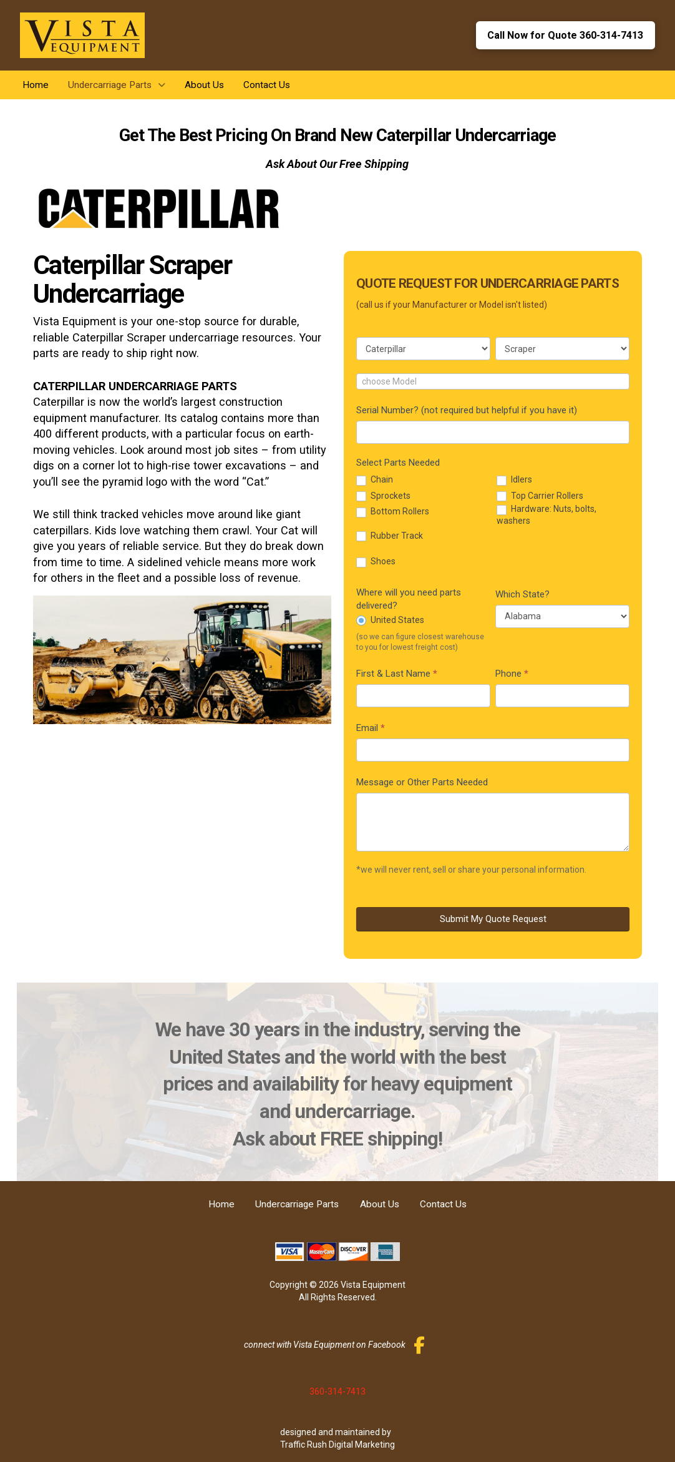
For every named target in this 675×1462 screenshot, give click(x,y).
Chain (374, 479)
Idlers (514, 479)
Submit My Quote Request (493, 919)
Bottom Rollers (392, 511)
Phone (511, 673)
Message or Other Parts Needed (422, 782)
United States (390, 620)
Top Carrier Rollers (540, 496)
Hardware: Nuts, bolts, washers (546, 514)
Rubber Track (389, 536)
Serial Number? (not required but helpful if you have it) (466, 410)
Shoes (376, 561)
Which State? (522, 594)
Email (370, 727)
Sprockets (383, 496)
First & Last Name (396, 673)
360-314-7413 (337, 1391)
